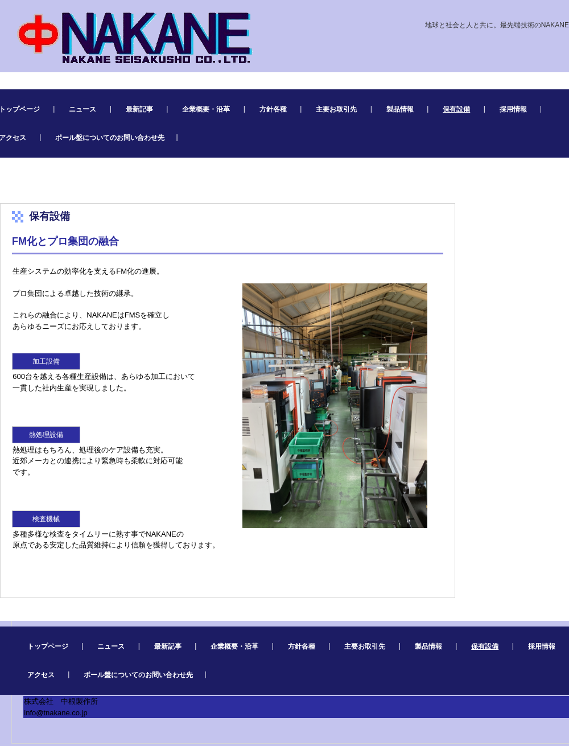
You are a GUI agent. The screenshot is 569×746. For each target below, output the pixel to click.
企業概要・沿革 (206, 109)
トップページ (47, 646)
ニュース (82, 109)
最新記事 (139, 109)
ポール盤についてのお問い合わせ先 (109, 138)
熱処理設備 (46, 435)
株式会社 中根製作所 (128, 35)
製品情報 (400, 109)
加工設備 (46, 361)
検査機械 (46, 519)
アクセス (41, 675)
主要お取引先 (336, 109)
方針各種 (273, 109)
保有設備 (456, 109)
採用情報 (513, 109)
